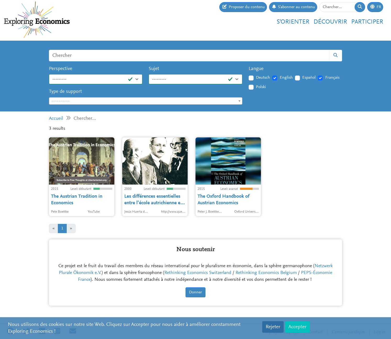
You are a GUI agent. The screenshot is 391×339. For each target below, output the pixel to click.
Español (309, 78)
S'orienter (293, 22)
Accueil (56, 118)
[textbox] (145, 101)
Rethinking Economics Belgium (266, 273)
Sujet (154, 68)
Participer (367, 22)
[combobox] (145, 101)
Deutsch (263, 78)
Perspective (60, 68)
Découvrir (330, 22)
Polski (261, 87)
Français (332, 78)
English (286, 78)
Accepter (297, 327)
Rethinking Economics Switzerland (197, 273)
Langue (256, 68)
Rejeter (273, 327)
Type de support (65, 91)
